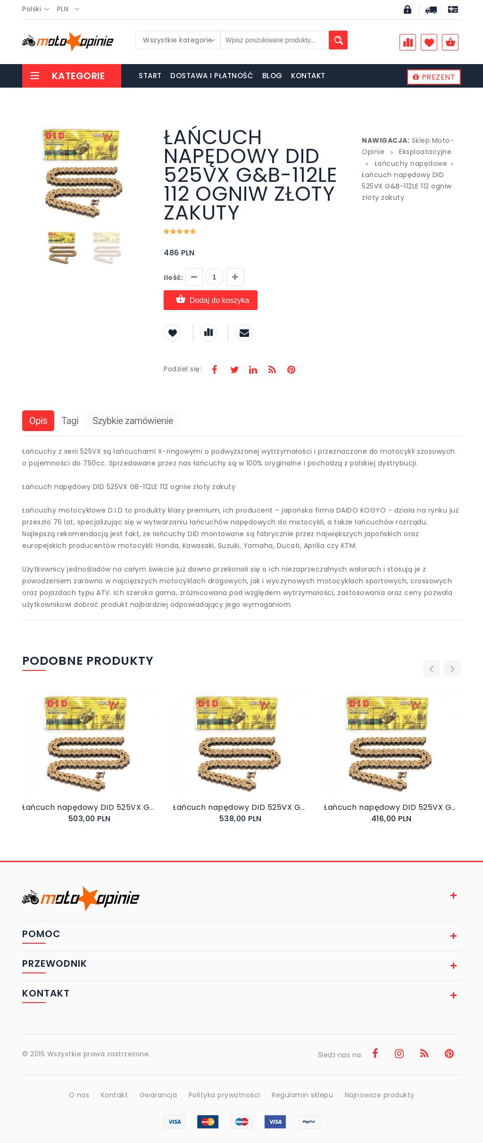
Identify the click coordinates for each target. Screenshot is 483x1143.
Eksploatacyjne (425, 151)
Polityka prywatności (224, 1095)
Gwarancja (158, 1095)
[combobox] (38, 9)
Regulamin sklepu (302, 1095)
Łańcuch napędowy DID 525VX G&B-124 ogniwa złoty (241, 807)
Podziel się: (182, 369)
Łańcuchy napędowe (411, 163)
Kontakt (114, 1095)
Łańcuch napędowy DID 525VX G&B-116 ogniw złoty (90, 807)
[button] (141, 129)
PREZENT (434, 77)
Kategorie (67, 75)
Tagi (69, 420)
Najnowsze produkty (380, 1095)
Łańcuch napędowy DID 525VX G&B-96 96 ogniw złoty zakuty (392, 807)
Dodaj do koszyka (210, 300)
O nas (79, 1095)
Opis (38, 420)
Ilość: (173, 277)
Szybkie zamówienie (132, 420)
